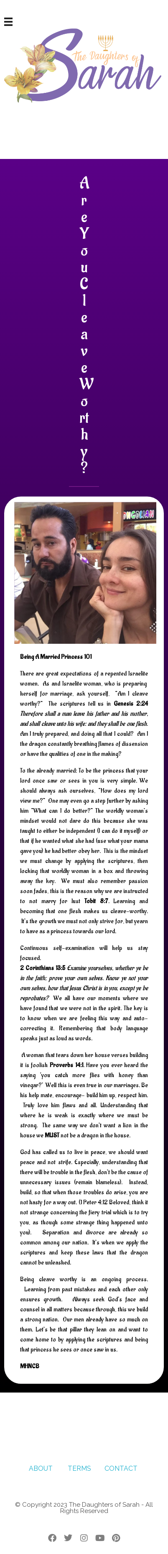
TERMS (79, 1468)
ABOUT (41, 1468)
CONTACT (121, 1468)
